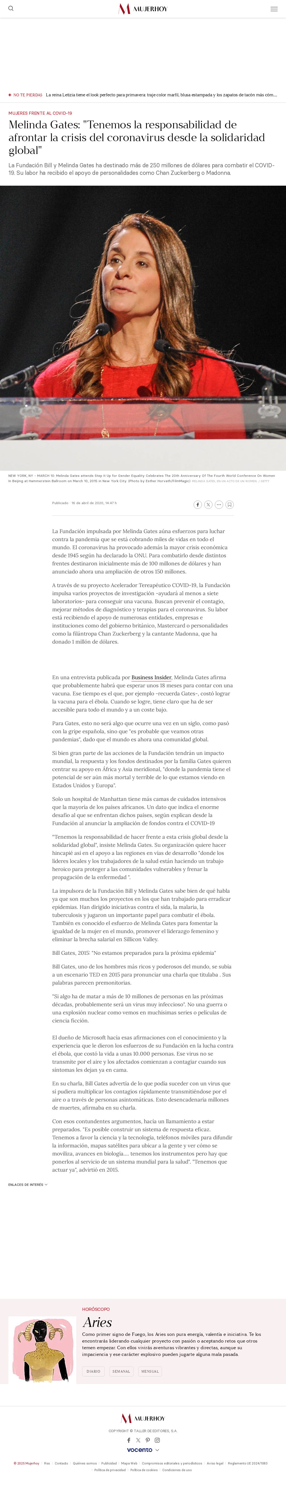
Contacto (61, 1463)
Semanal (121, 1371)
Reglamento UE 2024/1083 (248, 1463)
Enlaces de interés (27, 1184)
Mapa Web (129, 1463)
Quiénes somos (85, 1463)
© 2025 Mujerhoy (26, 1463)
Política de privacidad (110, 1470)
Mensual (150, 1371)
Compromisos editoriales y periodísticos (172, 1463)
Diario (93, 1371)
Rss (47, 1463)
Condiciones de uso (177, 1470)
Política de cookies (144, 1470)
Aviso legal (215, 1463)
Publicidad (108, 1463)
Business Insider (151, 677)
